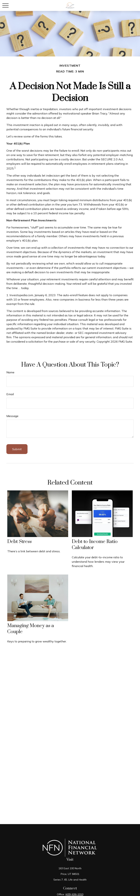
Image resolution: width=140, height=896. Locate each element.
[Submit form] (17, 449)
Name (10, 372)
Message (12, 416)
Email (10, 394)
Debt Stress (19, 542)
